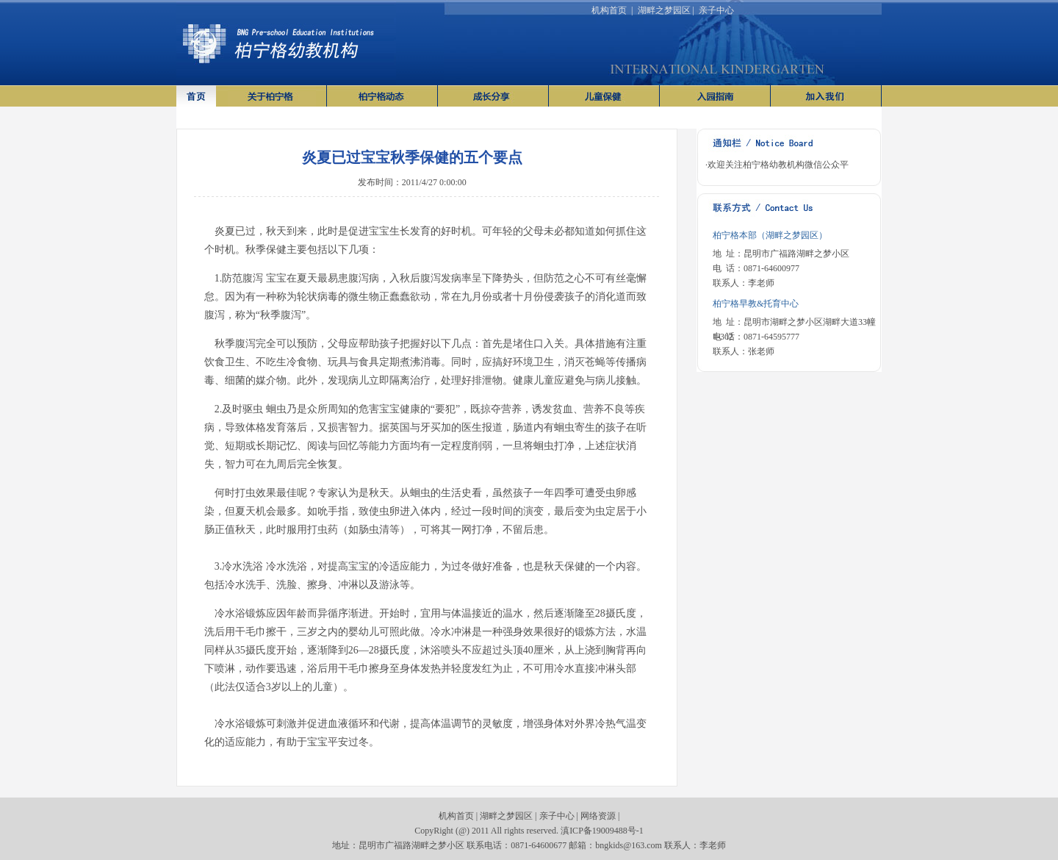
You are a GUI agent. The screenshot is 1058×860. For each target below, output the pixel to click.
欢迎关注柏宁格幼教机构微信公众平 (778, 165)
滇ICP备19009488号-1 (602, 830)
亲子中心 (716, 10)
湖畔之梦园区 (664, 10)
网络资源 (598, 816)
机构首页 (609, 10)
